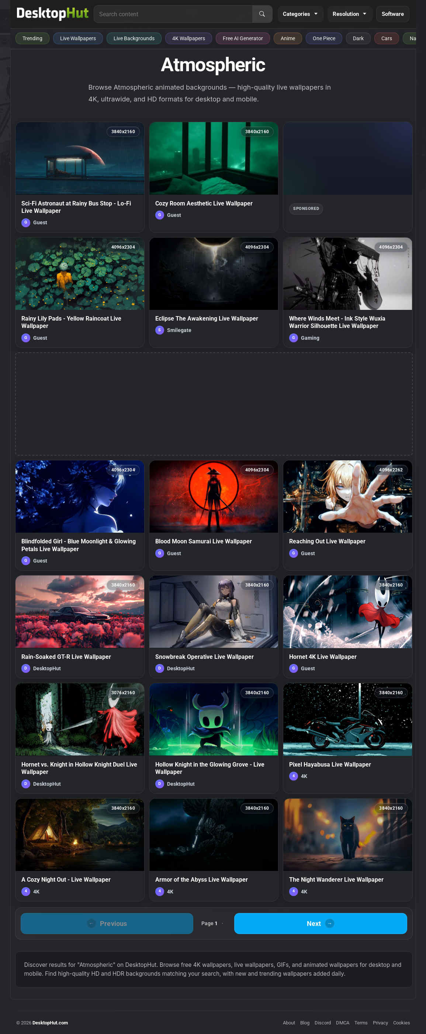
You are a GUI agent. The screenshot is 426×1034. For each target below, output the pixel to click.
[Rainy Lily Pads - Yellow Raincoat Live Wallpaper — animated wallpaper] (79, 292)
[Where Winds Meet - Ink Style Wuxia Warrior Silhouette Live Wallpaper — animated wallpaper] (347, 292)
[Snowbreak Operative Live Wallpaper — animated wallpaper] (213, 626)
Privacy (380, 1023)
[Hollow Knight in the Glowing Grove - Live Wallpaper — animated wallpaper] (213, 738)
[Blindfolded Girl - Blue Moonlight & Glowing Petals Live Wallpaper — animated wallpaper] (79, 515)
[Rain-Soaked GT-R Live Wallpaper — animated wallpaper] (79, 626)
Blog (304, 1023)
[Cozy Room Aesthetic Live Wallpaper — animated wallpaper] (213, 177)
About (289, 1023)
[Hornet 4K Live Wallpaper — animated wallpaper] (347, 626)
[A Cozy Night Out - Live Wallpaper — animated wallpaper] (79, 850)
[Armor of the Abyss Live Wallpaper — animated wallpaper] (213, 850)
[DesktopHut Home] (53, 14)
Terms (361, 1023)
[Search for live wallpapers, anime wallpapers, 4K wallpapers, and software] (173, 14)
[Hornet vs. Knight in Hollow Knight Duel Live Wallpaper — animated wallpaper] (79, 738)
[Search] (262, 14)
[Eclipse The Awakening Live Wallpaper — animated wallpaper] (213, 292)
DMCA (342, 1023)
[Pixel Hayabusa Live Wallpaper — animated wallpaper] (347, 738)
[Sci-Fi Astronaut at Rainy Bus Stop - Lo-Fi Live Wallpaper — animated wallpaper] (79, 177)
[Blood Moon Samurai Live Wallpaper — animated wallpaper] (213, 515)
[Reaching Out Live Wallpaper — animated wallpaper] (347, 515)
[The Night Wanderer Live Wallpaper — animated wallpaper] (347, 850)
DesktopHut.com (50, 1023)
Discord (323, 1023)
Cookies (401, 1023)
